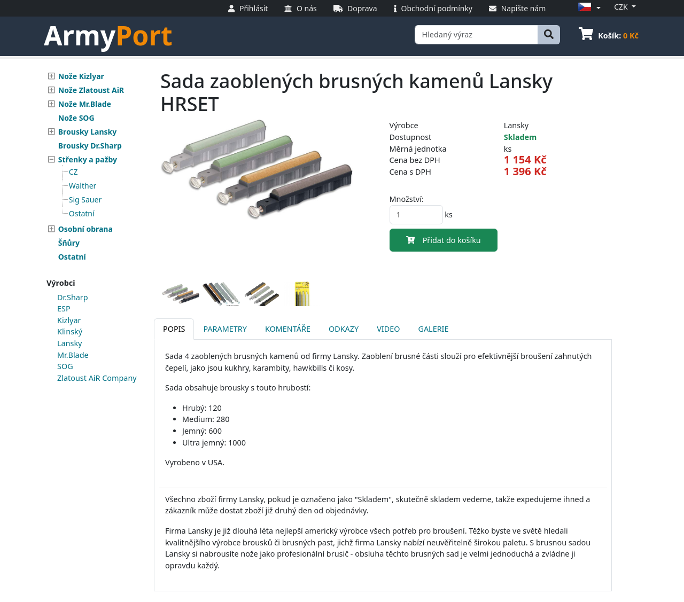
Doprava (355, 8)
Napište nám (517, 8)
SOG (65, 366)
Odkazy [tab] (344, 329)
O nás (300, 8)
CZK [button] (621, 7)
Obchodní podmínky (433, 8)
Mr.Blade (73, 355)
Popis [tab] (174, 329)
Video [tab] (388, 329)
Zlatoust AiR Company (97, 378)
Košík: (609, 35)
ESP (64, 308)
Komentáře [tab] (287, 329)
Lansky (69, 343)
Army (108, 35)
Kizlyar (69, 320)
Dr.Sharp (72, 297)
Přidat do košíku (443, 240)
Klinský (69, 331)
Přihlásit (248, 8)
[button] (588, 7)
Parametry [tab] (224, 329)
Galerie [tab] (433, 329)
